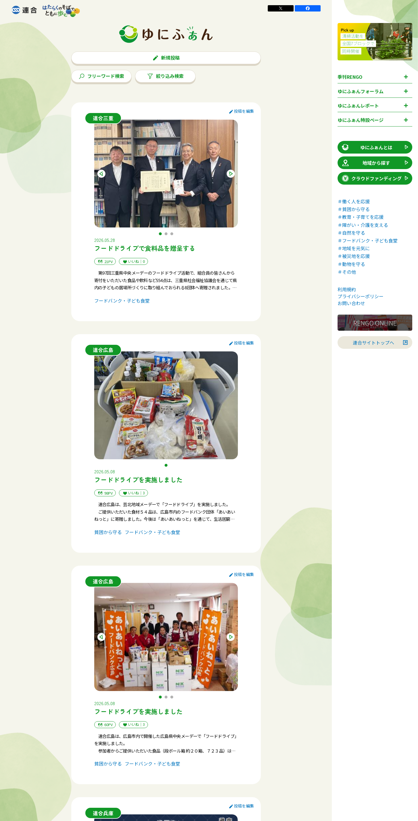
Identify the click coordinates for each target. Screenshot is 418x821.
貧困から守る (108, 532)
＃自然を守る (351, 232)
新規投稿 (166, 57)
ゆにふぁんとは (366, 147)
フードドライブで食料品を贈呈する (144, 247)
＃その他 (347, 271)
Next (231, 174)
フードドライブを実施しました (138, 479)
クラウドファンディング (371, 178)
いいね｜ (133, 262)
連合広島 (103, 349)
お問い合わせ (351, 303)
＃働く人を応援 (354, 201)
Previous (101, 174)
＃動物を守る (351, 264)
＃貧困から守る (354, 209)
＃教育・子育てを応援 (361, 216)
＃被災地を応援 (354, 255)
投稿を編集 (241, 111)
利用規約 (347, 289)
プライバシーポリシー (361, 296)
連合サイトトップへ (373, 342)
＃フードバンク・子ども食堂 (368, 240)
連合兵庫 (103, 813)
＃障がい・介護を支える (363, 224)
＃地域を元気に (354, 248)
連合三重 (103, 118)
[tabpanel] (166, 174)
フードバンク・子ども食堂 (122, 300)
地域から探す (365, 162)
